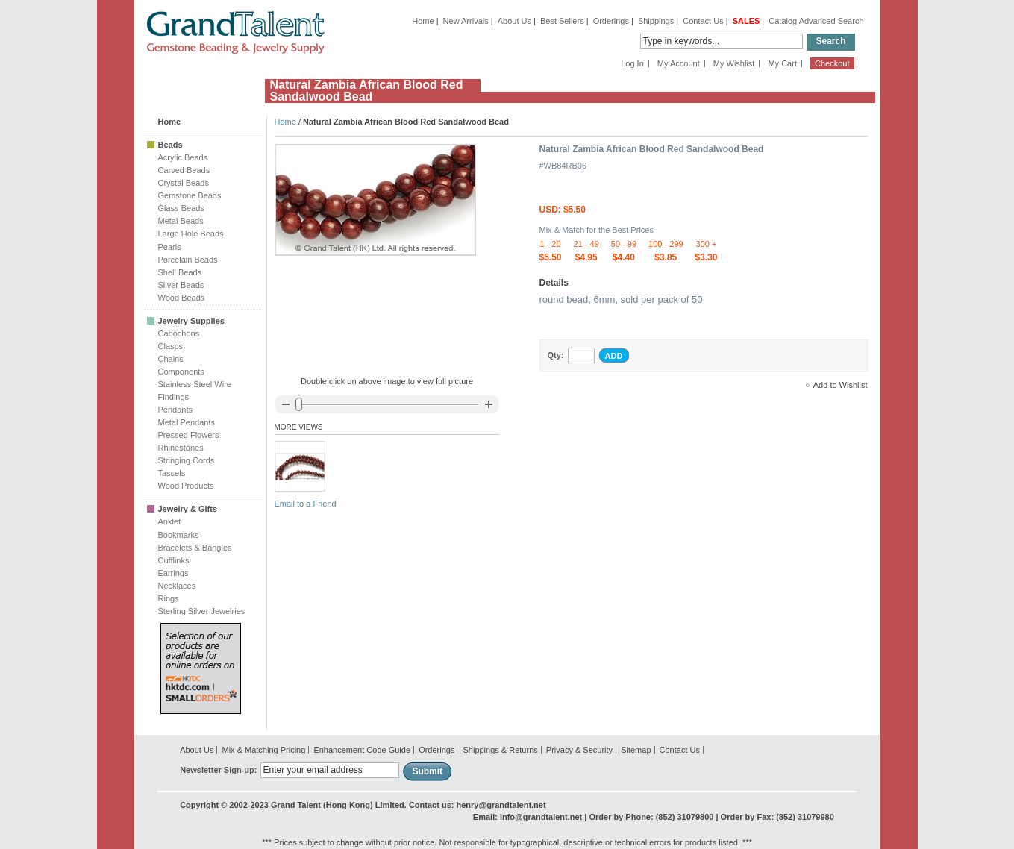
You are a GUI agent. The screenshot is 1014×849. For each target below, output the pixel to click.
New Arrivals (466, 20)
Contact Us (703, 20)
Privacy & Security (579, 749)
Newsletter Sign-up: (218, 769)
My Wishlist (734, 63)
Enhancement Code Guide (361, 749)
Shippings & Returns (500, 749)
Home (423, 20)
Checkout (832, 63)
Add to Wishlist (840, 384)
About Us (514, 20)
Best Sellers (562, 20)
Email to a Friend (306, 503)
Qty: (556, 355)
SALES (746, 20)
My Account (678, 63)
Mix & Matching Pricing (263, 749)
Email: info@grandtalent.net (527, 816)
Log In (632, 63)
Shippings (656, 20)
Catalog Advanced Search (816, 20)
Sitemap (636, 749)
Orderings (611, 20)
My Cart (782, 63)
